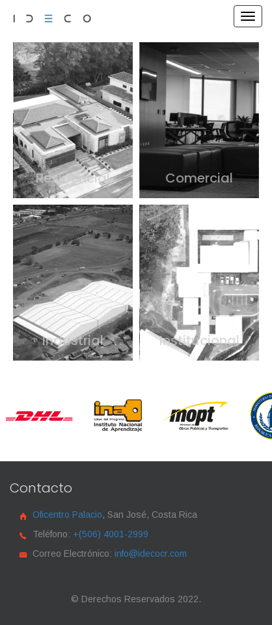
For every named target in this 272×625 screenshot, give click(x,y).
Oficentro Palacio (67, 514)
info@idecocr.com (151, 553)
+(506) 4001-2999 (110, 534)
